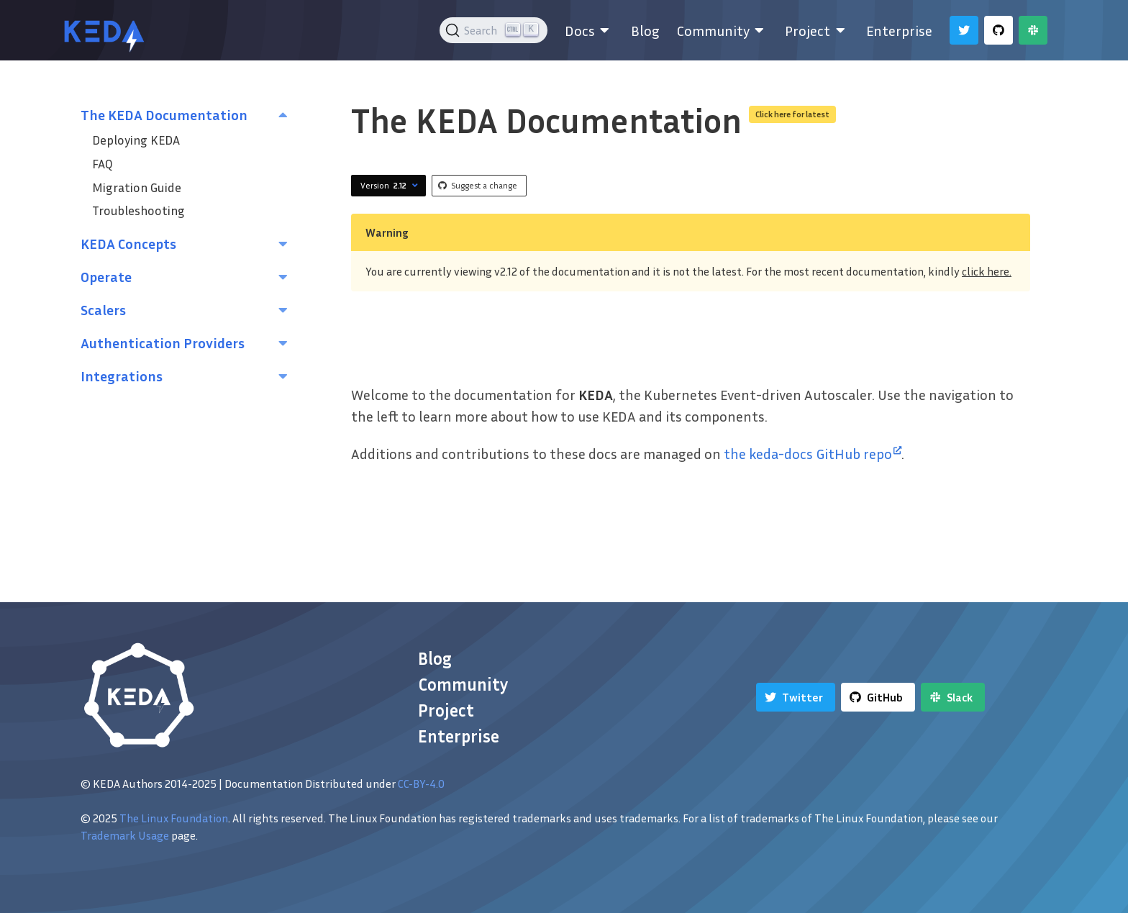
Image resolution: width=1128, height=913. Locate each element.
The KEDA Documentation (164, 114)
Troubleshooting (138, 210)
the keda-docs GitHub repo (812, 453)
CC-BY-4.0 (421, 783)
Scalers (103, 309)
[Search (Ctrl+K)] (494, 30)
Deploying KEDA (136, 139)
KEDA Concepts (128, 243)
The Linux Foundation (173, 818)
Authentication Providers (163, 342)
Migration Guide (136, 187)
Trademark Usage (125, 835)
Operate (106, 276)
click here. (986, 271)
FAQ (102, 163)
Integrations (122, 375)
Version (391, 185)
